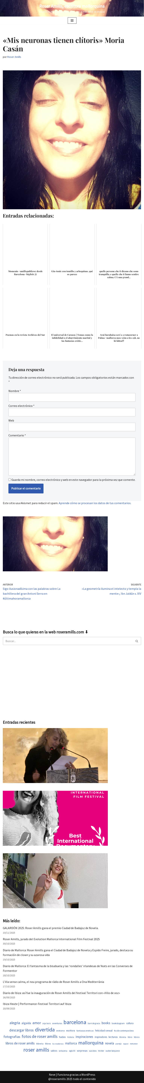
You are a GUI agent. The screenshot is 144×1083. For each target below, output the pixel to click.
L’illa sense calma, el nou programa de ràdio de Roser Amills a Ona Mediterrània (53, 982)
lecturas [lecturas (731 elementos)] (113, 1037)
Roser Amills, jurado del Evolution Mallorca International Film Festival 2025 (51, 939)
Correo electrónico (21, 406)
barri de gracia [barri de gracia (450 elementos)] (94, 1023)
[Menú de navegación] (72, 20)
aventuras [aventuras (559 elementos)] (57, 1023)
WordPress (88, 1074)
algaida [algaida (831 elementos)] (26, 1023)
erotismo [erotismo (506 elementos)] (60, 1030)
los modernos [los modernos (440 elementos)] (58, 1044)
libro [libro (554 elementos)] (130, 1037)
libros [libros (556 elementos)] (137, 1037)
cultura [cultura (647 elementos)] (130, 1023)
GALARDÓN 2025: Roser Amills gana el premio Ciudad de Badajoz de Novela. (50, 928)
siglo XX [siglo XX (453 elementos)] (72, 1051)
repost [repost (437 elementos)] (125, 1044)
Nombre (14, 391)
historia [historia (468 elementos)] (70, 1037)
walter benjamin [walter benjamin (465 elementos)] (113, 1051)
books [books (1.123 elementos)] (106, 1023)
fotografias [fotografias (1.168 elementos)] (12, 1036)
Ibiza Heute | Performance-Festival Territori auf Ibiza (37, 1004)
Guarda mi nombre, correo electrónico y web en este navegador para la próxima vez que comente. (73, 480)
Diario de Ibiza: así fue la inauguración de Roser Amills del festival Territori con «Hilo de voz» (61, 993)
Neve (52, 1074)
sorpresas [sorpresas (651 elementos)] (82, 1050)
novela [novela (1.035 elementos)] (109, 1043)
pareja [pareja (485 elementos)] (119, 1043)
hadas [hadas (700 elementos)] (62, 1037)
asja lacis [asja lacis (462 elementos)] (46, 1023)
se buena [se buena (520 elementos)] (63, 1050)
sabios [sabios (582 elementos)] (54, 1050)
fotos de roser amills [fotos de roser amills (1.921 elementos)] (40, 1036)
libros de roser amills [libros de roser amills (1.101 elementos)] (20, 1043)
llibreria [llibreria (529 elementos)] (40, 1043)
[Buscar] (68, 641)
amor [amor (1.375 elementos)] (36, 1023)
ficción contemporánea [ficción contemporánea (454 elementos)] (124, 1030)
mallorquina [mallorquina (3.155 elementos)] (91, 1043)
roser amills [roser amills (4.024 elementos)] (36, 1049)
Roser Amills (14, 57)
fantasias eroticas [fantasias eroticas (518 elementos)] (85, 1030)
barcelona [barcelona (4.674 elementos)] (75, 1022)
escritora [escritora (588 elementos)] (70, 1030)
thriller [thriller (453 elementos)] (101, 1051)
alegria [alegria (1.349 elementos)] (15, 1023)
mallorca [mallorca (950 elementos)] (71, 1043)
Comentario (17, 435)
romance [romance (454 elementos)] (133, 1043)
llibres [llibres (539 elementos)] (48, 1043)
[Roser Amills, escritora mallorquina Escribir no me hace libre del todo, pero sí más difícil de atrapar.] (72, 8)
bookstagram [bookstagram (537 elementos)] (118, 1023)
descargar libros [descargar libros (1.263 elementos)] (21, 1030)
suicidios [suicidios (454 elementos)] (93, 1051)
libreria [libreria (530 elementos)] (122, 1037)
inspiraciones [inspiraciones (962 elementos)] (84, 1037)
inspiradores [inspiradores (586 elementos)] (101, 1037)
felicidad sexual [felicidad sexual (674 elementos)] (103, 1030)
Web (11, 420)
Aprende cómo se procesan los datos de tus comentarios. (95, 503)
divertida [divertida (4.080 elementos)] (45, 1029)
